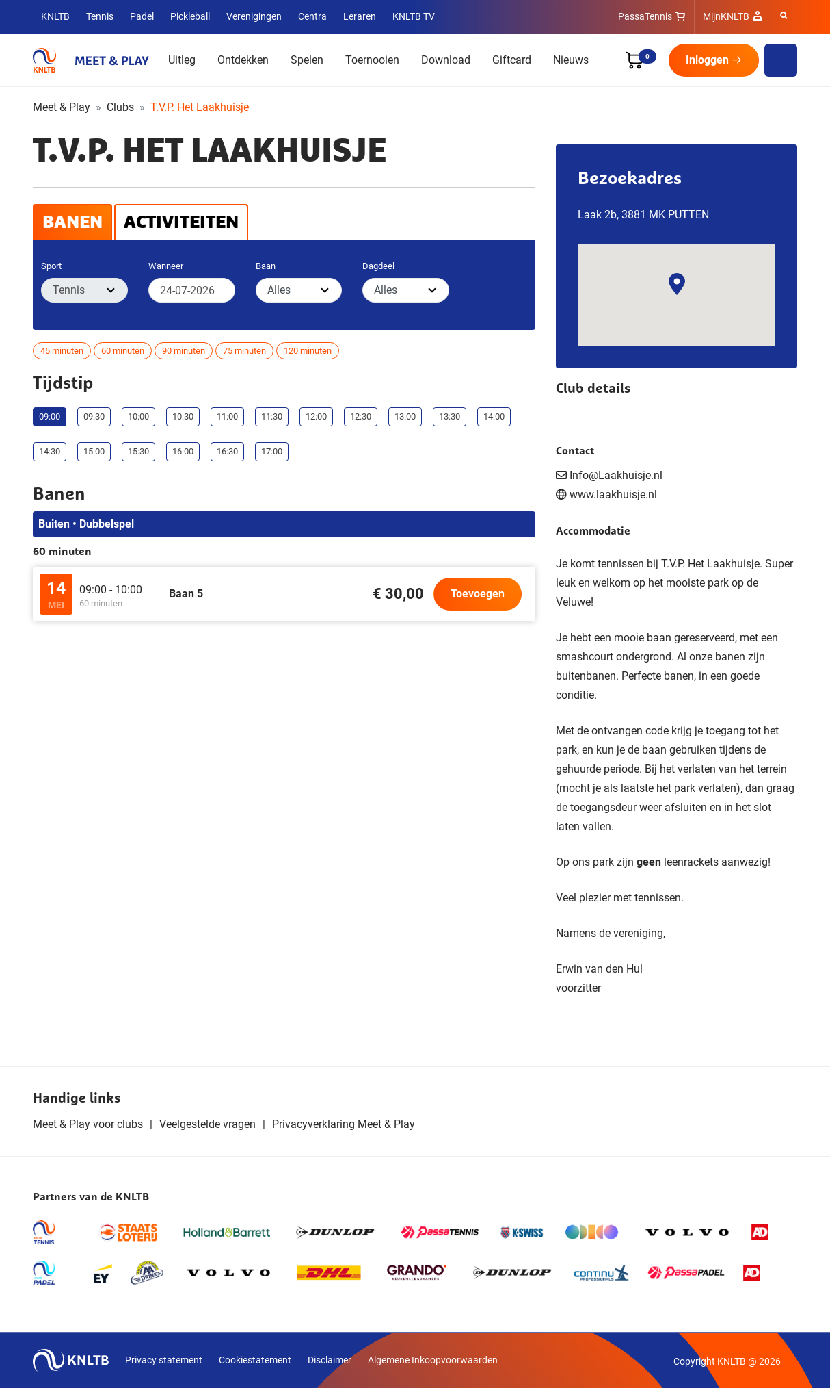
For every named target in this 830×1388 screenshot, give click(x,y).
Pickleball (190, 16)
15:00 (94, 451)
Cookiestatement (255, 1359)
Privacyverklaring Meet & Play (343, 1124)
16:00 (182, 451)
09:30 (94, 416)
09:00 (49, 416)
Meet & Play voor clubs (88, 1124)
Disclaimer (329, 1359)
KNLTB (55, 16)
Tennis (99, 16)
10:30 (182, 416)
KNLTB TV (413, 16)
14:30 (49, 451)
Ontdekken (243, 59)
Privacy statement (163, 1359)
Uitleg (182, 59)
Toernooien (372, 59)
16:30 (227, 451)
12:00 (316, 416)
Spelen (307, 59)
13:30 (449, 416)
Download (445, 59)
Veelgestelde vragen (207, 1124)
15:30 (138, 451)
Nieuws (571, 59)
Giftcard (511, 59)
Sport (51, 266)
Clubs (120, 107)
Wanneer (165, 266)
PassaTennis (645, 16)
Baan (266, 266)
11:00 (227, 416)
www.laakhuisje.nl (613, 494)
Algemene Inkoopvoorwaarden (433, 1359)
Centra (312, 16)
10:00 (138, 416)
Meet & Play (61, 107)
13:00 (405, 416)
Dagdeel (378, 266)
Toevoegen (478, 593)
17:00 (271, 451)
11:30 (271, 416)
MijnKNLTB (726, 16)
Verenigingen (254, 16)
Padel (142, 16)
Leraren (359, 16)
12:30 (360, 416)
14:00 (494, 416)
